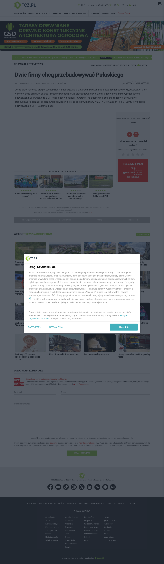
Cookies (46, 318)
